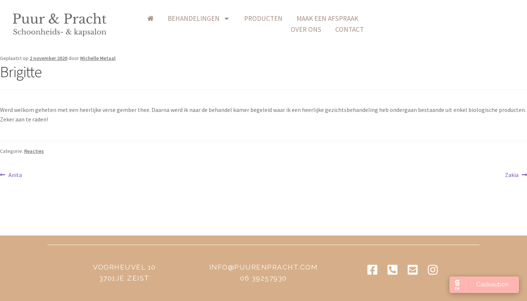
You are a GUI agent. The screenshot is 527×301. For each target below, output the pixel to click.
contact (467, 18)
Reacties (34, 151)
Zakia (515, 174)
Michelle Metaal (98, 58)
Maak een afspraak (364, 18)
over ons (423, 18)
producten (299, 18)
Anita (15, 174)
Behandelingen (235, 18)
